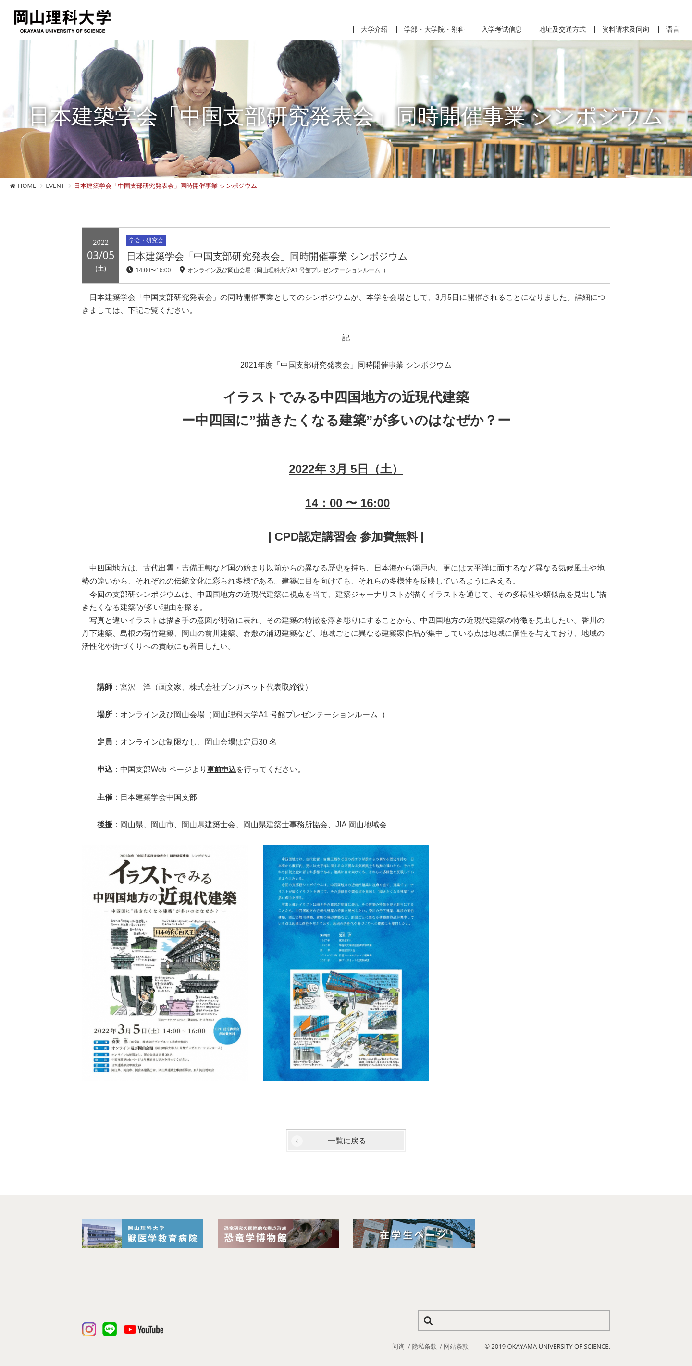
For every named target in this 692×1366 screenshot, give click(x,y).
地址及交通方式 (562, 29)
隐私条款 (424, 1346)
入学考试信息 (502, 29)
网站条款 (456, 1346)
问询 (398, 1346)
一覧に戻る (347, 1140)
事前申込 (222, 769)
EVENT (55, 185)
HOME (27, 185)
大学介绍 (374, 29)
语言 (673, 29)
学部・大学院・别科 (434, 29)
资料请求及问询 (625, 29)
